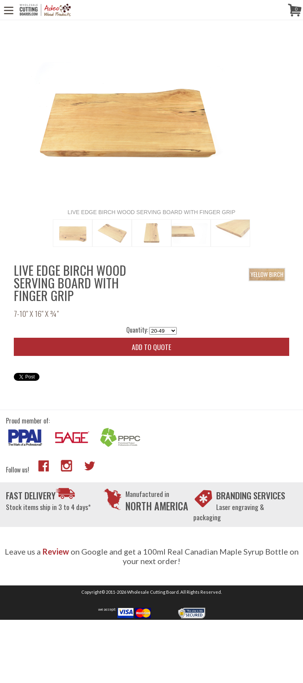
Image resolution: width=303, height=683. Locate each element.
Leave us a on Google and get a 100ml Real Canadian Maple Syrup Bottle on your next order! (152, 556)
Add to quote (151, 347)
